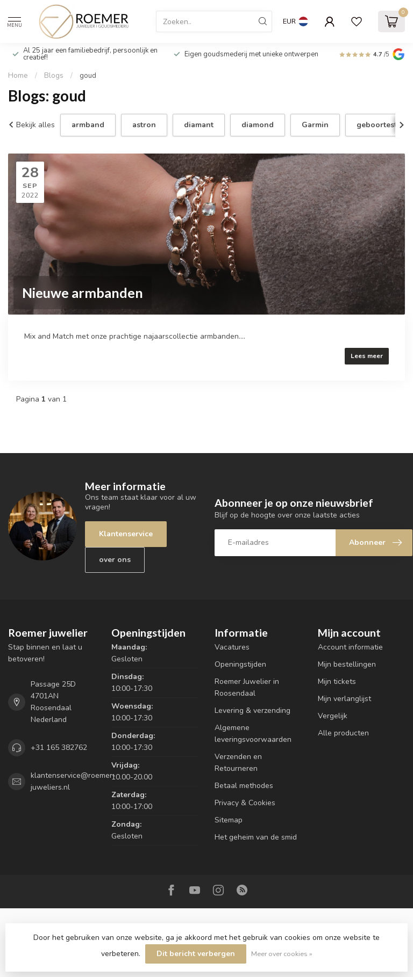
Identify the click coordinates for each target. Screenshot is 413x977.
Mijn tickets (337, 681)
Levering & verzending (252, 710)
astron (144, 125)
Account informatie (350, 647)
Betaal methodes (244, 786)
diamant (198, 125)
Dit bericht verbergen (195, 954)
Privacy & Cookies (245, 803)
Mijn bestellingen (347, 664)
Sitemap (229, 820)
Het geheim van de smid (256, 837)
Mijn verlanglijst (344, 699)
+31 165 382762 (59, 747)
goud (88, 76)
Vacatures (232, 647)
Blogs (53, 76)
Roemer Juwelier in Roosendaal (247, 687)
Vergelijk (332, 716)
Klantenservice (126, 534)
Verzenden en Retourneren (238, 763)
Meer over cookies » (281, 953)
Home (18, 76)
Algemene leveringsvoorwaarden (253, 734)
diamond (257, 125)
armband (88, 125)
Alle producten (343, 733)
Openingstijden (240, 664)
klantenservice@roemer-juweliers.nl (73, 781)
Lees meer (367, 356)
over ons (115, 560)
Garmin (315, 125)
